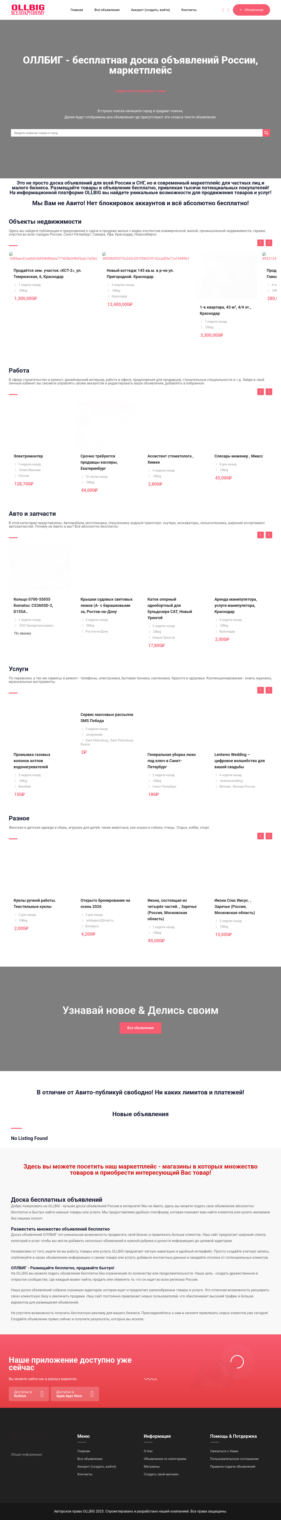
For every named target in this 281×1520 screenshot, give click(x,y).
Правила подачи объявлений (232, 1467)
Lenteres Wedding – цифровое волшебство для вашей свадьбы (239, 760)
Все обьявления (140, 1028)
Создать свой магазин (161, 1474)
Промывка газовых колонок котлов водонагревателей (32, 760)
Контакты (189, 10)
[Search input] (137, 133)
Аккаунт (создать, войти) (150, 10)
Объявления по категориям (165, 1459)
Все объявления (107, 10)
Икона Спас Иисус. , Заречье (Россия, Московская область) (234, 906)
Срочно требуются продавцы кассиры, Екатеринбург (99, 462)
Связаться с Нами (224, 1451)
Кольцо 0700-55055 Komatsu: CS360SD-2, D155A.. (33, 605)
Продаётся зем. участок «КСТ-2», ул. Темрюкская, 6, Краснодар (39, 313)
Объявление (251, 10)
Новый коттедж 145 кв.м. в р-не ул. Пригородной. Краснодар (106, 313)
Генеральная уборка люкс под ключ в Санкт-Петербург (172, 760)
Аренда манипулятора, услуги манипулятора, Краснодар (235, 605)
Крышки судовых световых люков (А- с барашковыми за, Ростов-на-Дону (107, 605)
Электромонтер (28, 456)
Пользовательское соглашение (234, 1459)
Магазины (152, 1467)
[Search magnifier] (266, 133)
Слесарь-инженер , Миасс (238, 456)
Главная (76, 10)
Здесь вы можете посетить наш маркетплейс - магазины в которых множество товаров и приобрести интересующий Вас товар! (140, 1169)
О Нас (148, 1451)
